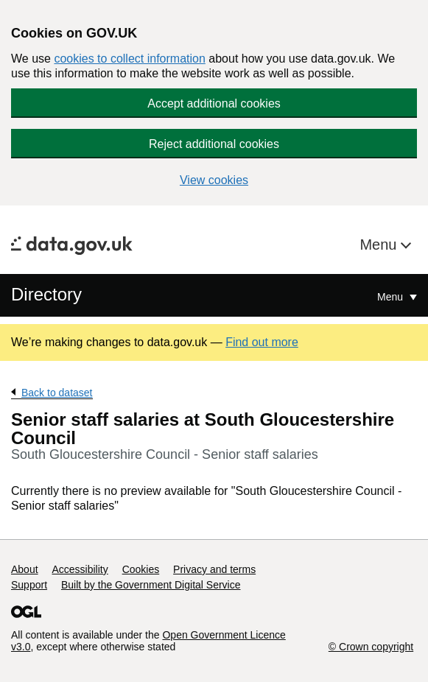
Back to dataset (57, 392)
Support (29, 585)
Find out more (261, 342)
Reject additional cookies (214, 144)
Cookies (141, 569)
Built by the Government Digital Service (151, 585)
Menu (380, 244)
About (24, 569)
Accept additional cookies (214, 103)
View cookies (214, 180)
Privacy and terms (214, 569)
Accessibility (80, 569)
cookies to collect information (129, 58)
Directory (46, 294)
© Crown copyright (371, 647)
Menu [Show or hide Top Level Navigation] (391, 297)
